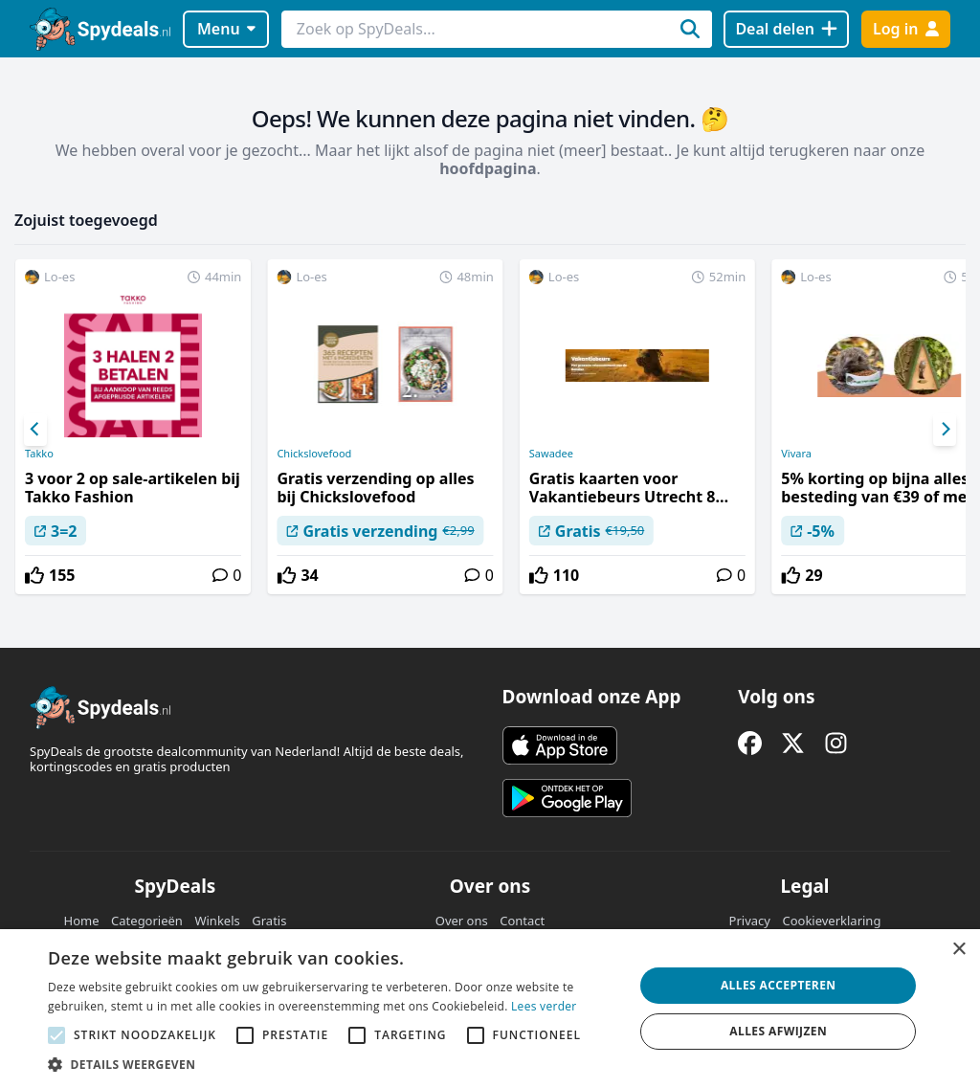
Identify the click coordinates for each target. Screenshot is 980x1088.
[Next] (944, 429)
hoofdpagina (487, 168)
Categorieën (147, 920)
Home (82, 920)
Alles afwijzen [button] (778, 1031)
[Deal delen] (786, 29)
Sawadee (551, 453)
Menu (226, 28)
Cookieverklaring (831, 920)
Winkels (216, 920)
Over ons (461, 920)
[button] (332, 1064)
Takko (39, 453)
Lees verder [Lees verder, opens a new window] (544, 1006)
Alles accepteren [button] (778, 985)
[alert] (490, 1008)
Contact (522, 920)
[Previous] (35, 429)
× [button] (958, 950)
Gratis (269, 920)
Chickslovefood (314, 453)
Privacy (749, 920)
